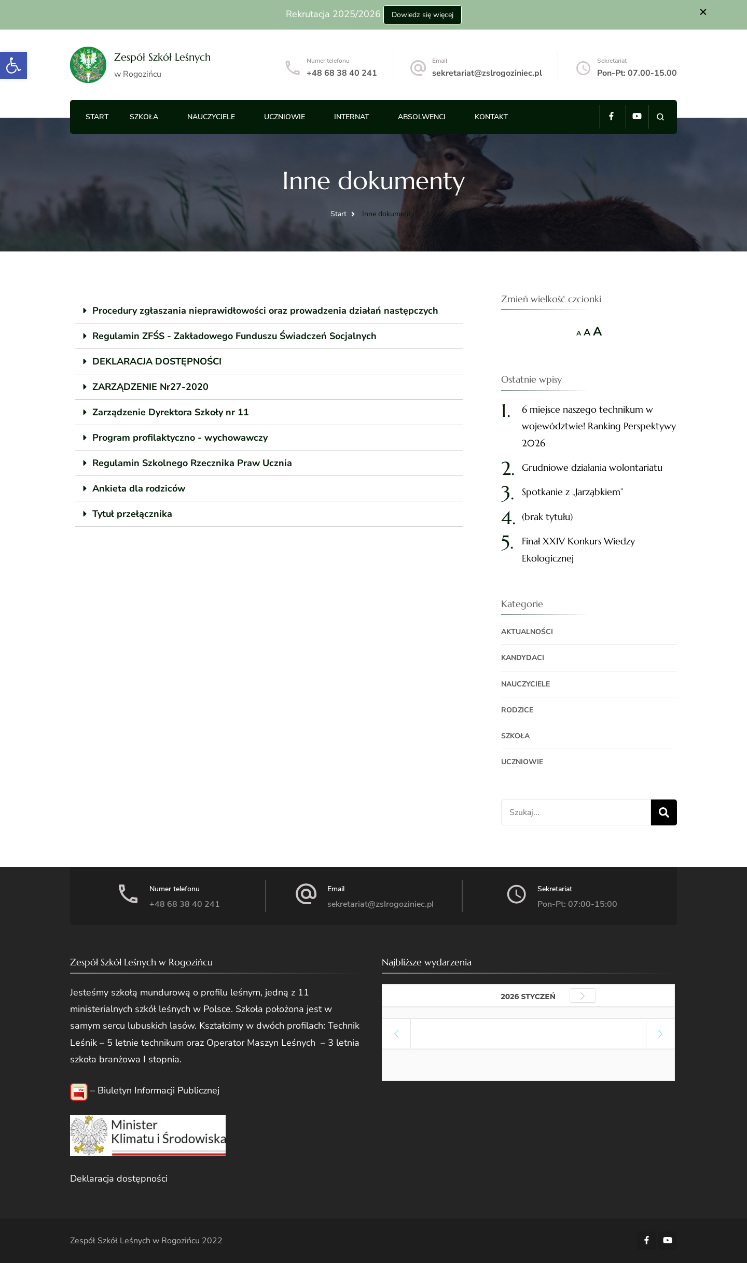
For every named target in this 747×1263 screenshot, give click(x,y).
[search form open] (660, 117)
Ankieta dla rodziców (138, 488)
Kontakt (491, 117)
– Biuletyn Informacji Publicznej (153, 1090)
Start (97, 117)
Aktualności (527, 632)
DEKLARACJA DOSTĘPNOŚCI (157, 361)
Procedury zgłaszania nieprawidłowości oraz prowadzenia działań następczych (265, 310)
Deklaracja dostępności (119, 1178)
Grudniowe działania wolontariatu (592, 467)
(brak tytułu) (547, 517)
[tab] (269, 311)
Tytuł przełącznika (132, 514)
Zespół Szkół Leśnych (162, 57)
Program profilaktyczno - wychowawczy (180, 437)
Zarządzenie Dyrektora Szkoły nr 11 (170, 412)
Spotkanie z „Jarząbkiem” (573, 492)
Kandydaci (522, 658)
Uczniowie (284, 117)
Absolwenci (422, 117)
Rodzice (517, 710)
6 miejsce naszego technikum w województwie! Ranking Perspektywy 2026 (599, 426)
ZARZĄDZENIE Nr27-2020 (150, 387)
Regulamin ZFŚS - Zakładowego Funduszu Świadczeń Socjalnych (234, 336)
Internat (351, 117)
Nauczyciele (211, 117)
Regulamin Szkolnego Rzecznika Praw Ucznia (192, 463)
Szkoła (144, 117)
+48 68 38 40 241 (342, 73)
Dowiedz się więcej (422, 15)
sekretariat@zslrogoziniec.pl (487, 73)
